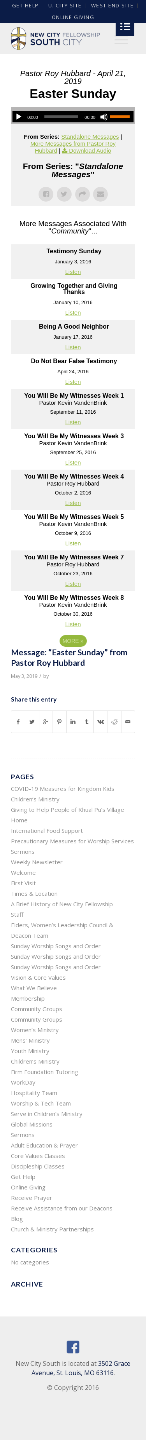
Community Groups (36, 1009)
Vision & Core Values (38, 977)
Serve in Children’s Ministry (47, 1114)
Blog (17, 1218)
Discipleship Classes (38, 1166)
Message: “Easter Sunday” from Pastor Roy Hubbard (69, 657)
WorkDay (23, 1082)
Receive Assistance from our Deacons (62, 1208)
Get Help (23, 1177)
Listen (73, 271)
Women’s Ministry (35, 1030)
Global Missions (32, 1124)
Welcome (23, 872)
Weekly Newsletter (37, 862)
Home (19, 820)
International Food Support (47, 830)
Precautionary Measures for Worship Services (72, 841)
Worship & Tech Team (41, 1103)
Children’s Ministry (35, 1061)
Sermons (23, 851)
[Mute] (104, 117)
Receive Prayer (31, 1197)
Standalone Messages (90, 136)
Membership (28, 998)
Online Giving (73, 17)
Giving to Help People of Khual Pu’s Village (67, 809)
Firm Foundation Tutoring (44, 1072)
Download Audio (90, 150)
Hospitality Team (34, 1093)
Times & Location (34, 893)
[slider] (61, 116)
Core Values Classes (38, 1156)
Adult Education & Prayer (44, 1145)
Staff (17, 914)
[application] (73, 116)
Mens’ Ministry (30, 1040)
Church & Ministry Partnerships (52, 1229)
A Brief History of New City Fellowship (62, 904)
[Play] (19, 117)
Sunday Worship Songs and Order (56, 946)
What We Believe (34, 988)
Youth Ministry (30, 1051)
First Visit (23, 883)
